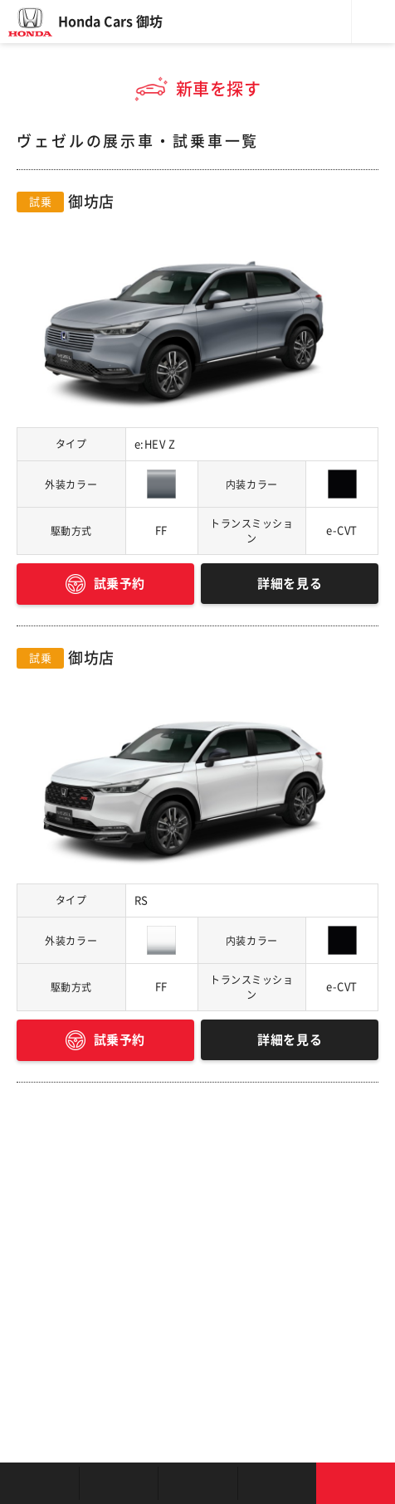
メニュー (373, 21)
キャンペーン (276, 1483)
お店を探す (39, 1483)
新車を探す (118, 1483)
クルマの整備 (197, 1483)
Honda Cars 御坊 (110, 21)
